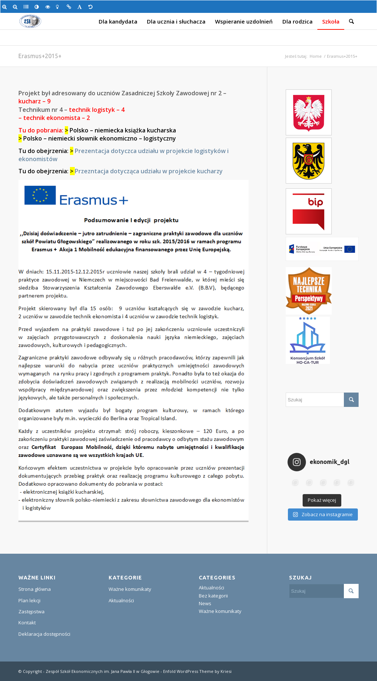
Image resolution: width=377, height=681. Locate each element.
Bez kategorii (213, 595)
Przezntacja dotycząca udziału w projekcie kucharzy (149, 171)
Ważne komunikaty (130, 589)
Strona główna (34, 589)
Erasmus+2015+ (39, 56)
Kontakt (27, 622)
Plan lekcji (29, 600)
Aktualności (121, 600)
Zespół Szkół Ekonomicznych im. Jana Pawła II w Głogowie (102, 671)
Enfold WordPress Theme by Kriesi (197, 671)
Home (316, 56)
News (205, 603)
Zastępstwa (31, 611)
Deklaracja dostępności (44, 634)
